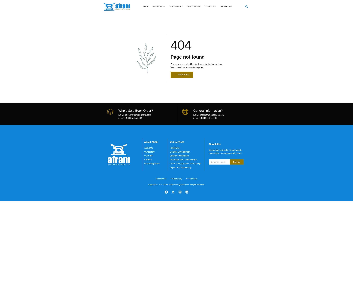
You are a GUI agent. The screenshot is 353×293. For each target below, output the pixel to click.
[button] (247, 7)
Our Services (176, 7)
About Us (159, 7)
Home (145, 7)
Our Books (210, 7)
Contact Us (226, 7)
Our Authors (194, 7)
